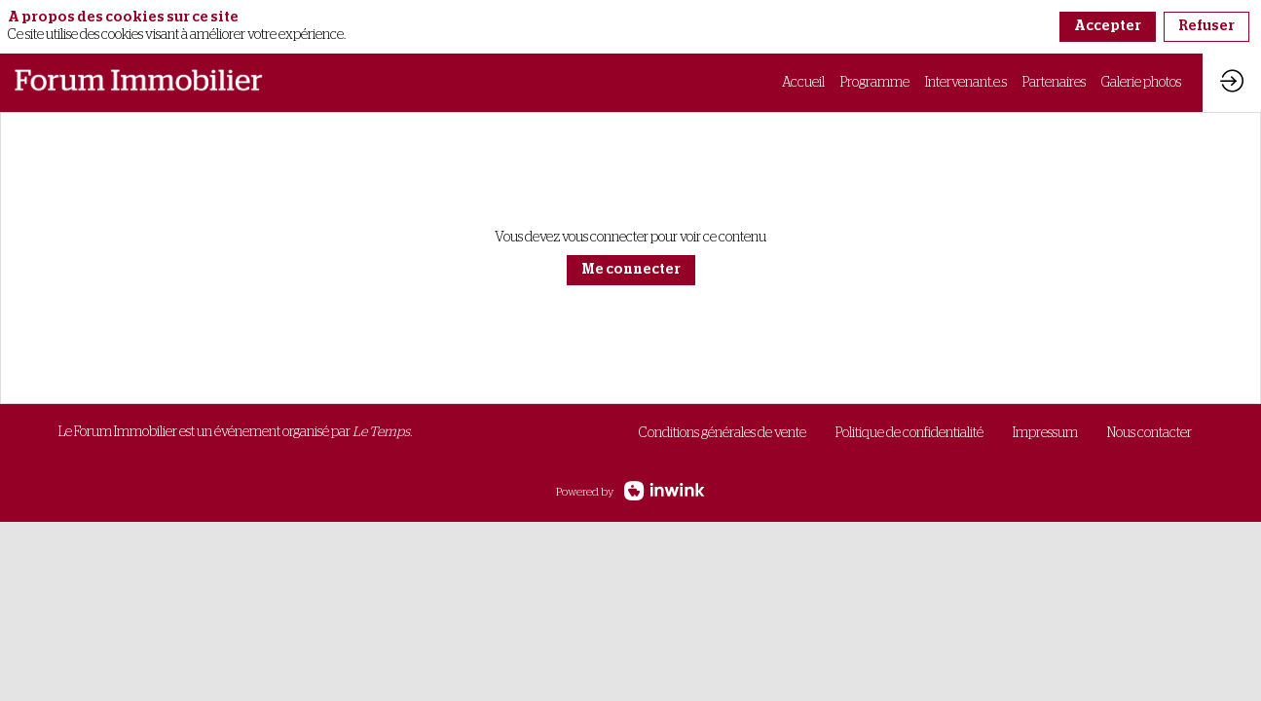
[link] (803, 83)
